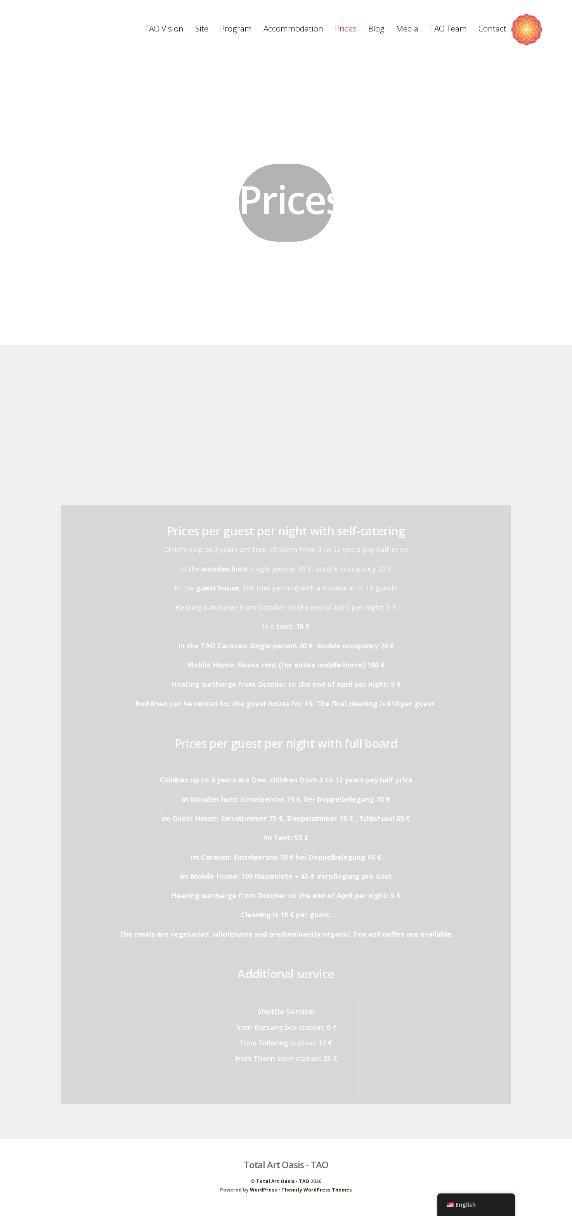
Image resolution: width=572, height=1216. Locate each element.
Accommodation (293, 28)
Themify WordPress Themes (316, 1191)
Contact (492, 28)
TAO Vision (164, 28)
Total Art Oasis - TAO (282, 1183)
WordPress (263, 1191)
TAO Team (448, 28)
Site (201, 28)
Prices (346, 28)
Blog (376, 28)
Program (236, 28)
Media (407, 28)
